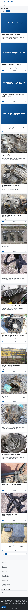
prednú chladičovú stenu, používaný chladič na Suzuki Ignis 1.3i (13, 335)
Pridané (7, 11)
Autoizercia (4, 562)
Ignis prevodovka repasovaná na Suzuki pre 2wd (11, 454)
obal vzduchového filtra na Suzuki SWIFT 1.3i (10, 544)
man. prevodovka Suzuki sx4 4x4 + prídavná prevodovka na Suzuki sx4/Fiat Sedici (13, 155)
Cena (11, 11)
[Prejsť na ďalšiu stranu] (24, 554)
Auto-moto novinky (5, 576)
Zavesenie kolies (4, 35)
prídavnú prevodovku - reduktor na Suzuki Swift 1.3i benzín (13, 245)
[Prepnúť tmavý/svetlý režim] (24, 1)
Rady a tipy (4, 572)
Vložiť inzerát (4, 567)
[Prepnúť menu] (26, 1)
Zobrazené (14, 11)
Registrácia (4, 566)
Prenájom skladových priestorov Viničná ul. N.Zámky (11, 365)
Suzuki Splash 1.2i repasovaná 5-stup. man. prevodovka (12, 395)
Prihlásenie (4, 565)
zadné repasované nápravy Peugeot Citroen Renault (11, 64)
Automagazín (4, 571)
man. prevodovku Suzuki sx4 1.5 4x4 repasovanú (11, 185)
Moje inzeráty (4, 563)
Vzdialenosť (19, 11)
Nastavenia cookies (14, 608)
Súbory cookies (4, 585)
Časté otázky (4, 583)
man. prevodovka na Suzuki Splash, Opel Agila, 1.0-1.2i (12, 305)
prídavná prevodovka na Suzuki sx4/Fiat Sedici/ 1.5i (11, 215)
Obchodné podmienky (6, 584)
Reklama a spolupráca (6, 581)
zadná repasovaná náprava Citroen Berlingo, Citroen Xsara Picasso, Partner (13, 95)
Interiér (3, 126)
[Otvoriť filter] (3, 607)
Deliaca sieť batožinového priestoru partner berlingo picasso (13, 125)
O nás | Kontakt (5, 580)
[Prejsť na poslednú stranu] (26, 554)
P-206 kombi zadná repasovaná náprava (9, 514)
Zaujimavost (4, 574)
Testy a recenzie (5, 575)
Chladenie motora (4, 336)
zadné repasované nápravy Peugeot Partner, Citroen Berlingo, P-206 (14, 275)
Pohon (3, 156)
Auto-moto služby (4, 366)
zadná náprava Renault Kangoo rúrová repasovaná (11, 484)
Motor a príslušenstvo (5, 545)
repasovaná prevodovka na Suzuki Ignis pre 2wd (11, 34)
